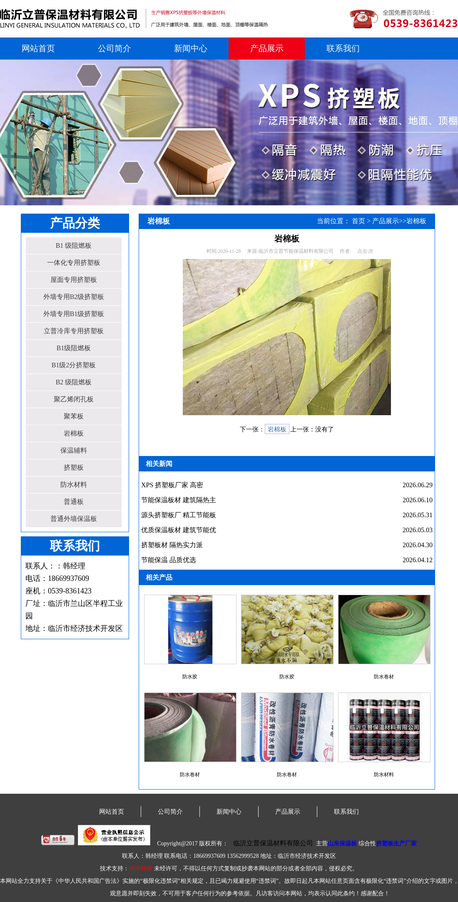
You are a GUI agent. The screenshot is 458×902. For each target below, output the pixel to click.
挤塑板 (74, 467)
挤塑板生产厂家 (396, 843)
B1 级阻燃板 (74, 245)
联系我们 (343, 48)
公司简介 (114, 48)
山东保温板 (342, 843)
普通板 (74, 501)
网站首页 (38, 48)
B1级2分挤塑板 (74, 365)
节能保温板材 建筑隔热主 (178, 499)
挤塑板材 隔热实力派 (172, 544)
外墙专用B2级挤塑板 (74, 296)
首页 (358, 220)
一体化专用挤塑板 (73, 262)
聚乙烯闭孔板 (74, 399)
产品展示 (267, 48)
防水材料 (73, 484)
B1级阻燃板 (74, 347)
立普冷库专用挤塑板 (74, 330)
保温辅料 (73, 450)
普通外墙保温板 (73, 518)
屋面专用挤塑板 (73, 279)
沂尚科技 (140, 868)
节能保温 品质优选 (168, 559)
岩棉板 (74, 433)
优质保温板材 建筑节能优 (178, 529)
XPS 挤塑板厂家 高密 (172, 484)
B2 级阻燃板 (74, 382)
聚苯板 (74, 416)
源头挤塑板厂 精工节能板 (178, 514)
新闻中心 (190, 48)
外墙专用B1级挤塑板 (74, 313)
